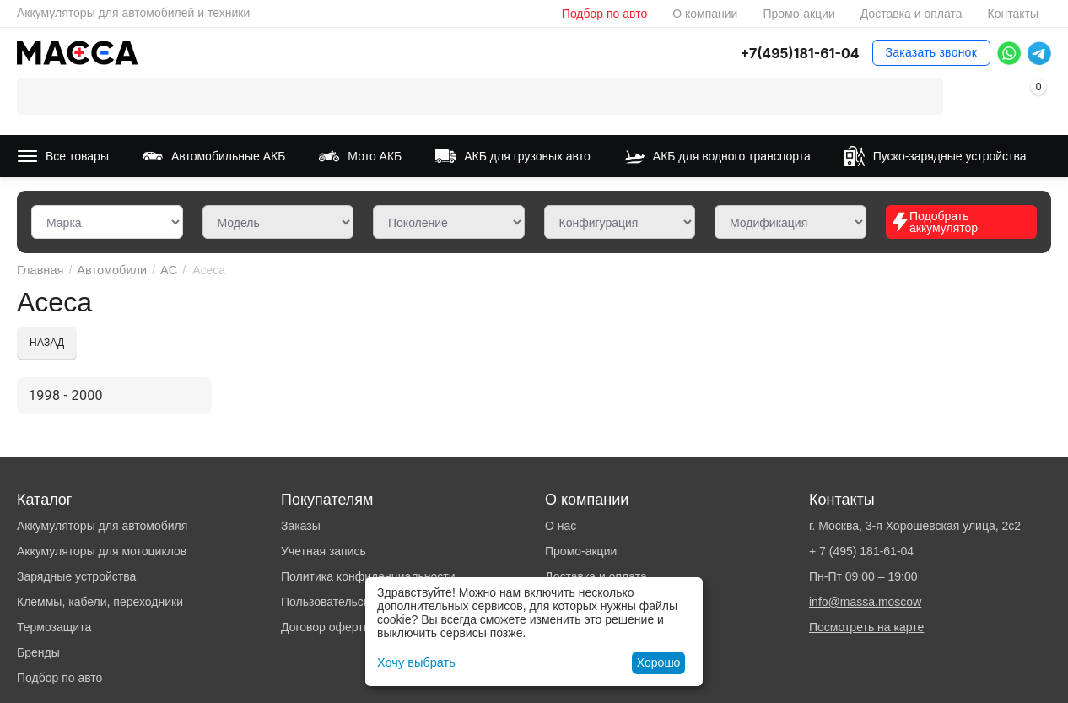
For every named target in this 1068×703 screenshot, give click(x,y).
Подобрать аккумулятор (934, 222)
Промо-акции (798, 13)
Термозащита (54, 627)
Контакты (1013, 13)
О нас (560, 526)
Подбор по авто (604, 13)
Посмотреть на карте (866, 627)
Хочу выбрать (414, 662)
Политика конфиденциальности (368, 576)
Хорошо (659, 662)
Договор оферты (326, 627)
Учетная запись (323, 551)
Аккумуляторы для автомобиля (102, 526)
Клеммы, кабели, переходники (100, 601)
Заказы (301, 526)
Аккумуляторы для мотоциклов (101, 551)
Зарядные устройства (76, 576)
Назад (47, 343)
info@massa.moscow (865, 601)
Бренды (38, 652)
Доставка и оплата (911, 13)
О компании (704, 13)
